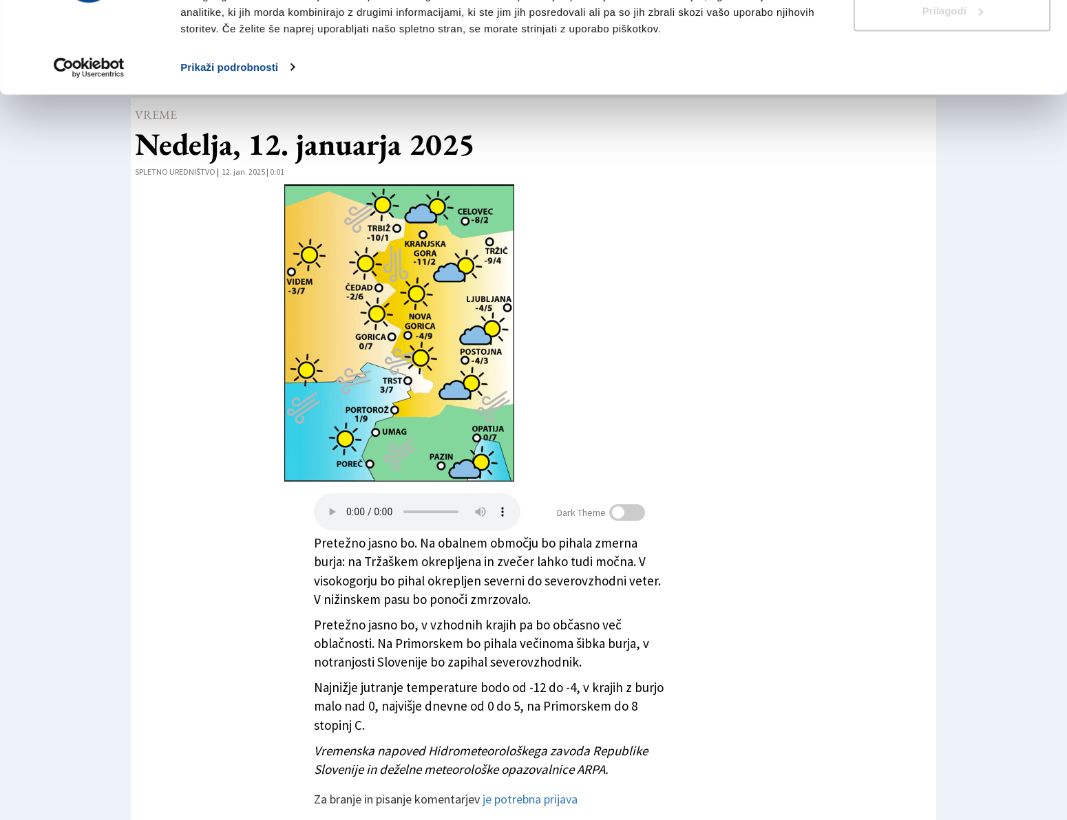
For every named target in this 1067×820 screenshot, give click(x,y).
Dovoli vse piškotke (952, 36)
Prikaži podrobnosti (229, 137)
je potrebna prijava (530, 799)
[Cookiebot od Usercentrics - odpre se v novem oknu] (89, 137)
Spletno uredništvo (175, 171)
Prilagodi (952, 81)
